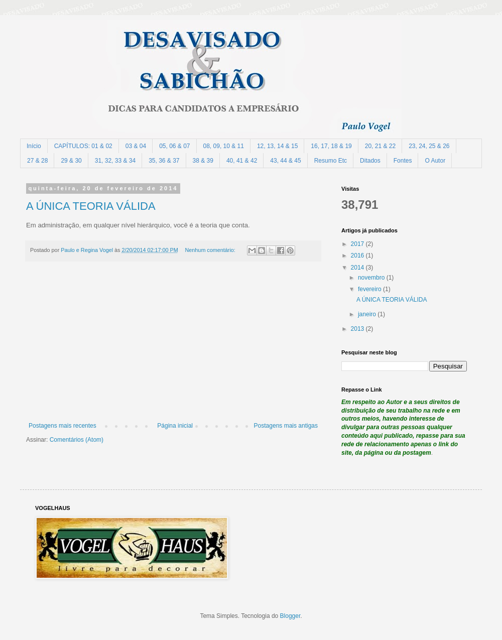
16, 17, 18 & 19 (331, 146)
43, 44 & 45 (285, 160)
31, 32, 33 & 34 (115, 160)
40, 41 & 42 (241, 160)
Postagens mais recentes (62, 425)
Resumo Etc (330, 160)
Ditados (370, 160)
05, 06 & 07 (174, 146)
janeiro (368, 314)
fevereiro (370, 289)
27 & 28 (37, 160)
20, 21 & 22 (380, 146)
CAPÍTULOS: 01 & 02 (83, 146)
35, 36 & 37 (164, 160)
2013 (358, 328)
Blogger (290, 615)
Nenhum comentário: (211, 250)
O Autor (435, 160)
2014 (358, 267)
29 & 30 (71, 160)
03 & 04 (136, 146)
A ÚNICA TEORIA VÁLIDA (91, 206)
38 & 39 (203, 160)
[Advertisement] (173, 347)
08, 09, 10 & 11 (223, 146)
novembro (372, 277)
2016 (358, 255)
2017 (358, 243)
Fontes (403, 160)
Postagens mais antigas (286, 425)
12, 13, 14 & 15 (277, 146)
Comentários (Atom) (76, 439)
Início (34, 146)
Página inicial (175, 425)
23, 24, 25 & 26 (429, 146)
